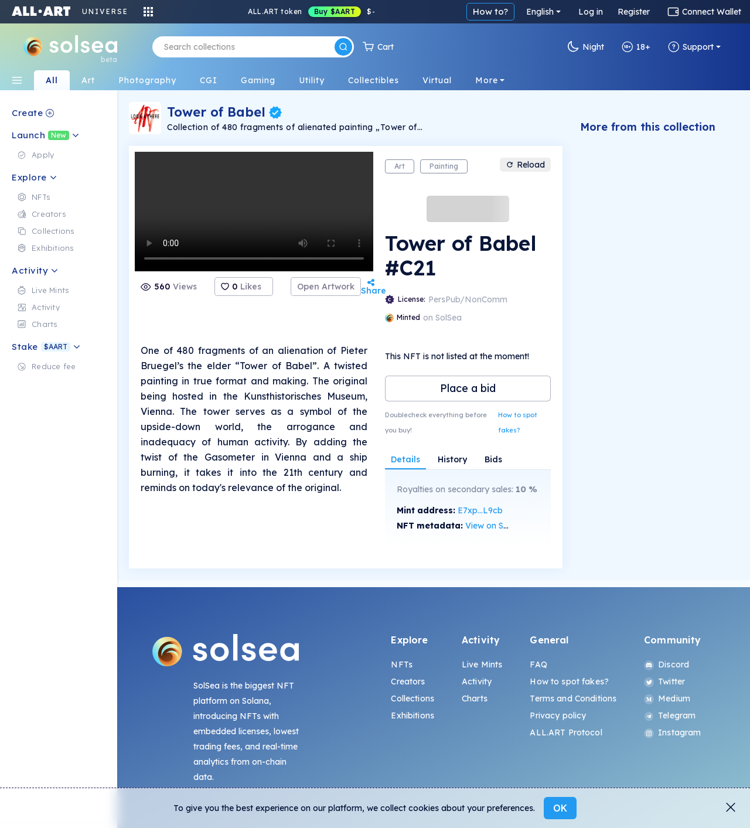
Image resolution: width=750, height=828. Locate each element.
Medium (667, 698)
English (540, 11)
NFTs (401, 664)
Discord (666, 664)
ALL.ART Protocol (566, 732)
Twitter (664, 681)
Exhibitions (412, 715)
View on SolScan (497, 525)
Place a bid (468, 388)
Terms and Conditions (573, 698)
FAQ (538, 664)
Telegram (670, 715)
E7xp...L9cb (480, 510)
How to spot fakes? (517, 422)
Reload (525, 164)
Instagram (672, 732)
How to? (490, 11)
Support (691, 47)
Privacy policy (558, 715)
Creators (408, 681)
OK (560, 808)
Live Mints (482, 664)
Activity (477, 681)
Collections (412, 698)
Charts (475, 698)
